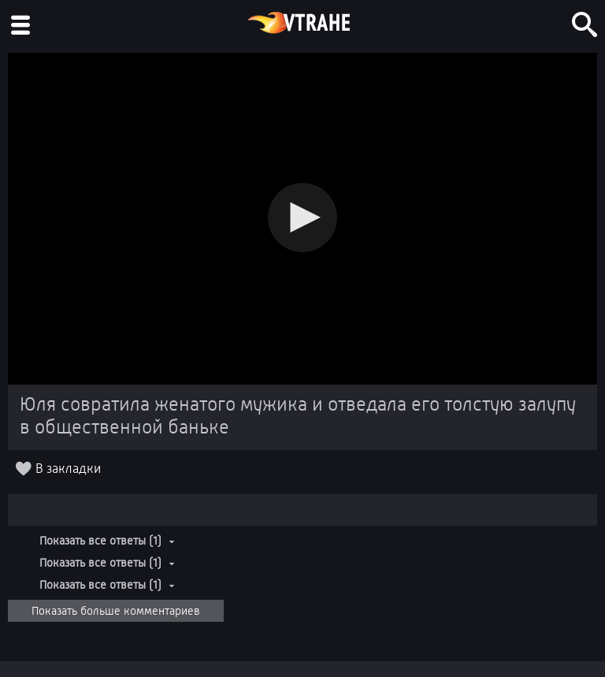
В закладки (68, 468)
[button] (302, 217)
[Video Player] (302, 219)
